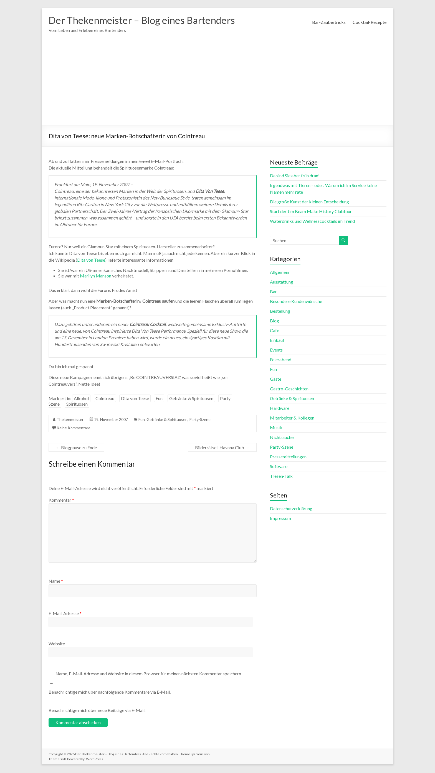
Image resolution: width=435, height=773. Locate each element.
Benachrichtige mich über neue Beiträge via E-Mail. (97, 710)
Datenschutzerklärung (291, 508)
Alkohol (81, 398)
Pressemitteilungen (288, 456)
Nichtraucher (282, 437)
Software (278, 466)
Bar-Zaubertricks (329, 22)
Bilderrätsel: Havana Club (222, 447)
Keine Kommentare (73, 428)
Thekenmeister (70, 419)
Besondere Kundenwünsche (296, 301)
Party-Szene (200, 419)
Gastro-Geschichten (289, 388)
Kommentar (61, 500)
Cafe (274, 330)
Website (57, 643)
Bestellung (280, 311)
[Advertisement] (217, 84)
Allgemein (279, 272)
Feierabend (280, 359)
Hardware (279, 408)
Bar (273, 291)
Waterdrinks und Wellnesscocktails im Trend (312, 221)
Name (56, 581)
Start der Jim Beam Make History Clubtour (311, 211)
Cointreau (104, 398)
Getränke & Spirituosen (191, 398)
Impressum (280, 518)
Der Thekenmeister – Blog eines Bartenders (145, 20)
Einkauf (277, 340)
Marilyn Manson (95, 276)
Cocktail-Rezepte (369, 22)
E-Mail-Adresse (65, 613)
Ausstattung (281, 282)
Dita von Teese (91, 260)
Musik (276, 427)
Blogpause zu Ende (76, 447)
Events (276, 350)
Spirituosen (77, 404)
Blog (274, 321)
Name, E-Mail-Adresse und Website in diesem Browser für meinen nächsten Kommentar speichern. (148, 673)
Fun (159, 398)
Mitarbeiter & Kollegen (292, 418)
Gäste (275, 379)
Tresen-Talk (281, 476)
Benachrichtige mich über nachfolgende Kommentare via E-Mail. (110, 692)
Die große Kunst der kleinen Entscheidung (309, 201)
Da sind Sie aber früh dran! (295, 175)
